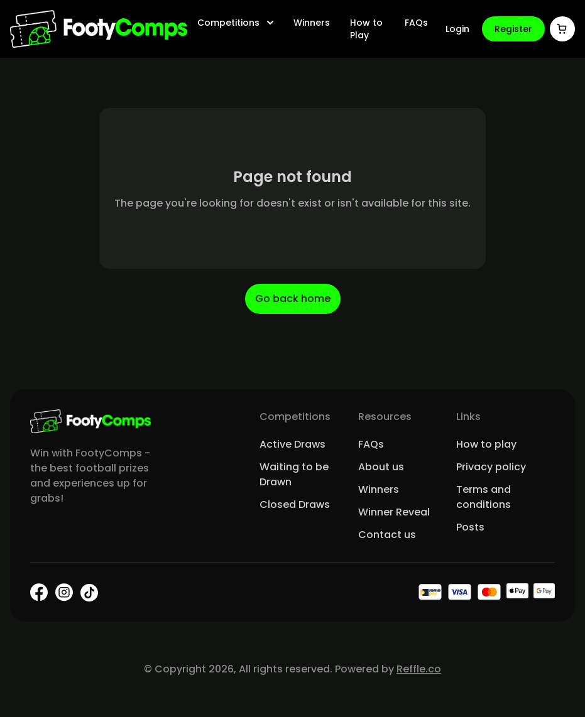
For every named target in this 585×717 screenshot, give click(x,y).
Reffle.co (418, 669)
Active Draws (292, 444)
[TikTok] (89, 592)
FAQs (416, 22)
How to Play (366, 28)
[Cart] (562, 28)
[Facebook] (39, 592)
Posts (470, 527)
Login (457, 29)
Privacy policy (491, 467)
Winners (311, 22)
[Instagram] (64, 592)
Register (513, 29)
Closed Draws (295, 504)
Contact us (387, 534)
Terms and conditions (483, 497)
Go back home (293, 298)
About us (381, 467)
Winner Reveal (394, 512)
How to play (486, 444)
